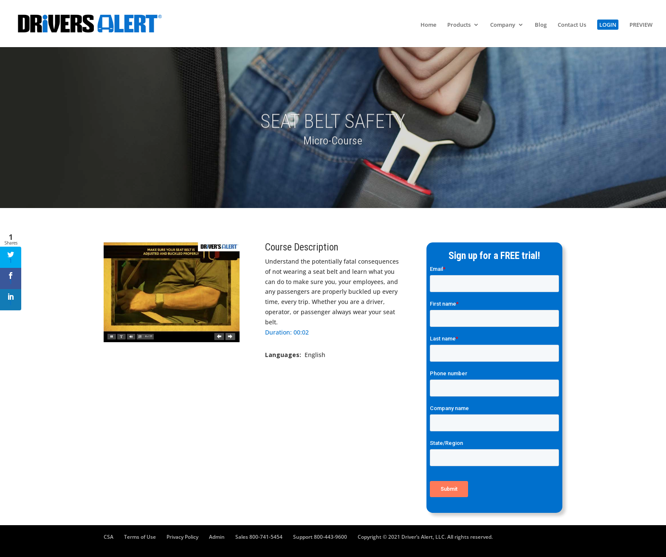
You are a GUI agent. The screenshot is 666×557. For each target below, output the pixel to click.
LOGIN (607, 24)
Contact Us (572, 25)
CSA (108, 536)
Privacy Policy (182, 536)
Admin (217, 536)
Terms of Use (140, 536)
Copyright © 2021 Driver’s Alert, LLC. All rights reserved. (425, 536)
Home (428, 25)
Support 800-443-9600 (320, 536)
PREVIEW (640, 25)
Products (459, 25)
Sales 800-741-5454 (258, 536)
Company (502, 25)
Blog (541, 25)
